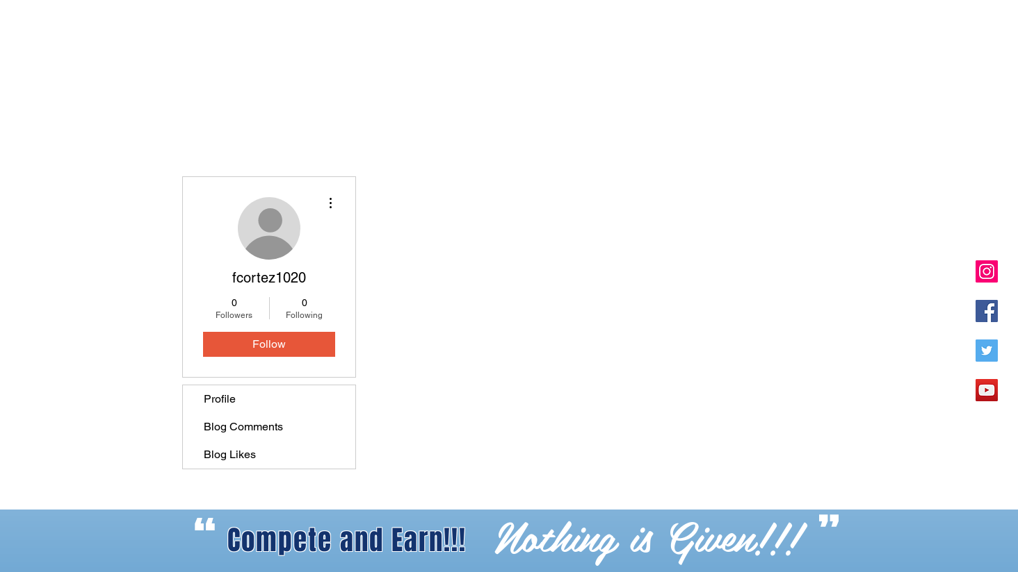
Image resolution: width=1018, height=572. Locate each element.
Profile (220, 398)
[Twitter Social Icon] (987, 350)
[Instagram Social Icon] (987, 271)
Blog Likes (230, 454)
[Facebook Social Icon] (987, 311)
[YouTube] (987, 390)
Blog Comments (243, 426)
